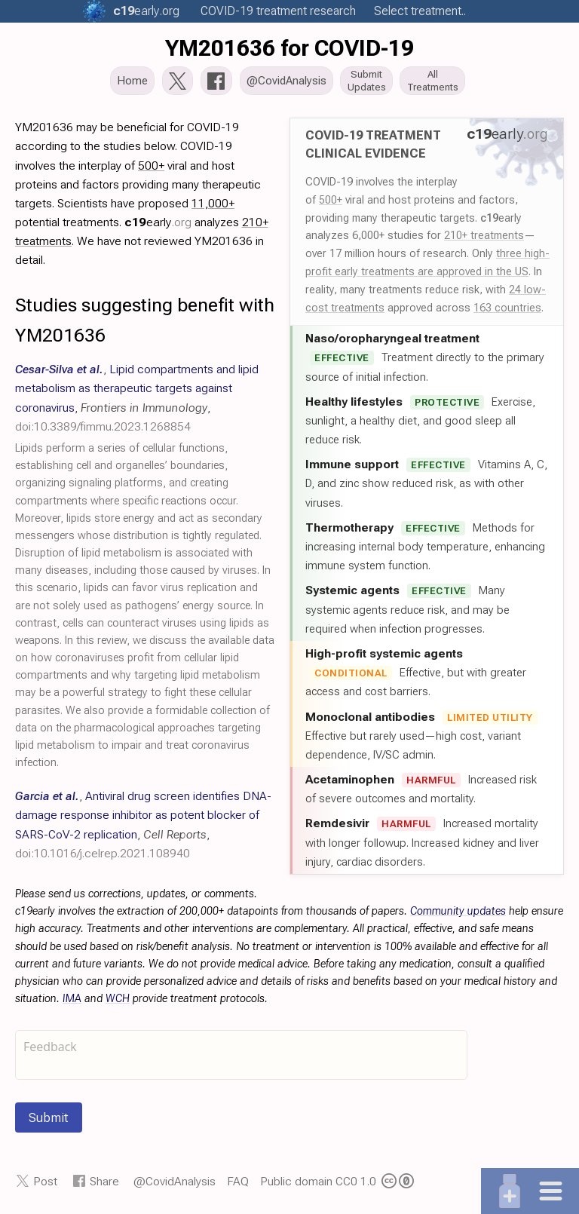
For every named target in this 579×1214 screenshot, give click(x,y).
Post (45, 1182)
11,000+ (212, 205)
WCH (118, 1000)
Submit (49, 1119)
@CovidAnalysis (174, 1182)
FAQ (238, 1182)
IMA (72, 1000)
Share (104, 1182)
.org (146, 11)
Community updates (458, 912)
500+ (330, 200)
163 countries (507, 309)
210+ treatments (484, 237)
